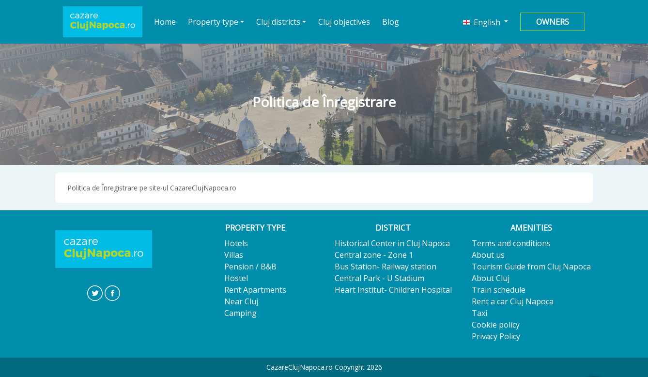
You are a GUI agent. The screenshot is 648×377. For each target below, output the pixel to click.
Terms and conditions (511, 243)
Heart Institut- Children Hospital (393, 289)
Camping (240, 313)
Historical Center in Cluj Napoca (392, 243)
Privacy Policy (496, 336)
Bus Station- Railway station (385, 266)
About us (488, 255)
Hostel (236, 278)
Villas (233, 255)
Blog (390, 21)
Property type (213, 21)
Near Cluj (241, 301)
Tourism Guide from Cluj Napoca (531, 266)
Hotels (236, 243)
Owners (552, 21)
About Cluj (490, 278)
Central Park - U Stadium (379, 278)
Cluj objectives (344, 21)
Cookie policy (496, 324)
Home (165, 21)
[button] (485, 22)
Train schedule (498, 289)
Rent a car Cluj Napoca (513, 301)
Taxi (479, 313)
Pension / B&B (250, 266)
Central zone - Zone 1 (374, 255)
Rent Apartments (255, 289)
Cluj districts (278, 21)
